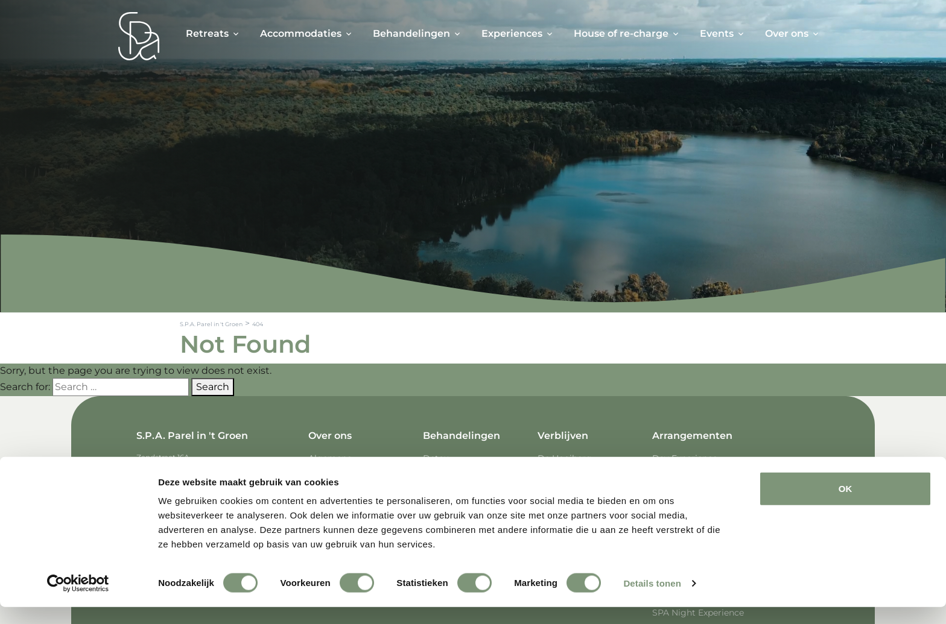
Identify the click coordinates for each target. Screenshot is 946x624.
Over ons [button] (786, 33)
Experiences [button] (511, 33)
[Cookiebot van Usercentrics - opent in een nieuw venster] (78, 600)
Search (212, 386)
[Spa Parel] (138, 36)
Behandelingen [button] (411, 33)
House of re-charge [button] (621, 33)
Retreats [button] (207, 33)
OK (845, 505)
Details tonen (652, 600)
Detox (435, 458)
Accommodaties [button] (300, 33)
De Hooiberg (565, 458)
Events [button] (717, 33)
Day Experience (684, 458)
